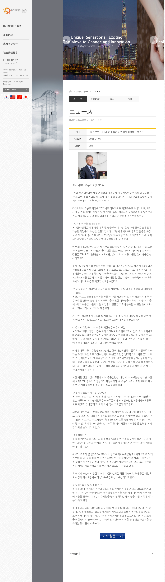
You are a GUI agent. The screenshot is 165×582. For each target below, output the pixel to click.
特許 (130, 99)
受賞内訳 (95, 99)
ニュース (77, 99)
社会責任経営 (10, 52)
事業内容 (8, 35)
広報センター (10, 44)
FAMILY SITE (10, 90)
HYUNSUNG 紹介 (12, 26)
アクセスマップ (10, 63)
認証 (112, 99)
